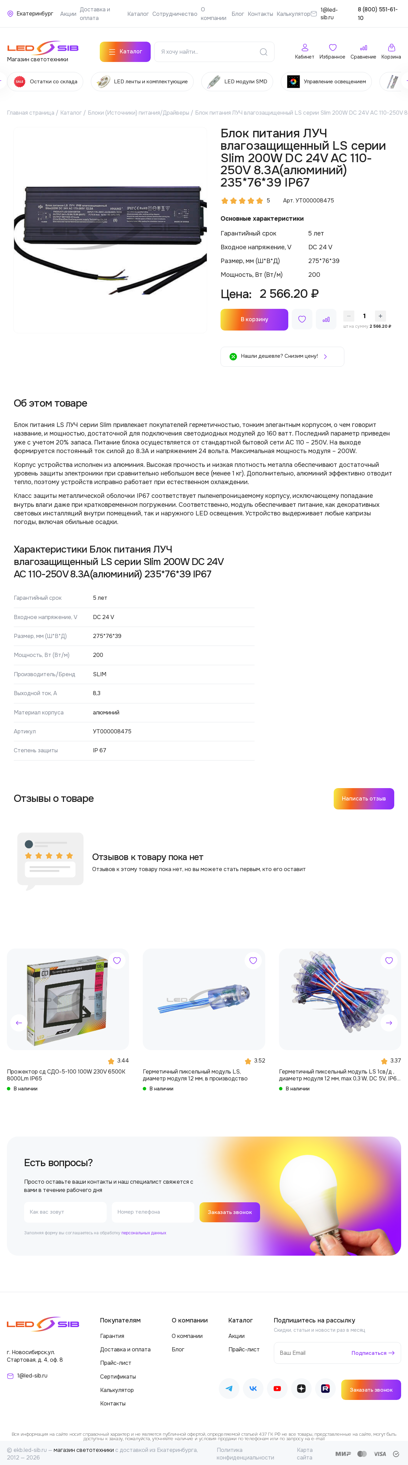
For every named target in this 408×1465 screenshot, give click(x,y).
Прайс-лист (115, 1360)
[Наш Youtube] (277, 1387)
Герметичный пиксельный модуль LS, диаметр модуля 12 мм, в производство (195, 1072)
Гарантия (112, 1333)
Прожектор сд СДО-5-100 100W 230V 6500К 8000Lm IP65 (66, 1072)
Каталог (138, 14)
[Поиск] (263, 49)
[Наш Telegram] (229, 1387)
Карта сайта (305, 1451)
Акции (68, 14)
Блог (238, 14)
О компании (187, 1333)
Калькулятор (293, 14)
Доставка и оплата (125, 1347)
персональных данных (143, 1230)
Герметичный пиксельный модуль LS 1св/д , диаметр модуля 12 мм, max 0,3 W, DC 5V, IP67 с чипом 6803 (339, 1073)
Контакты (260, 14)
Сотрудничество (174, 14)
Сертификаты (118, 1374)
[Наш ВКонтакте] (253, 1387)
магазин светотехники (84, 1448)
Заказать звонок (231, 1209)
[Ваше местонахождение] (30, 14)
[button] (19, 1020)
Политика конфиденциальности (245, 1451)
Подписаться (369, 1350)
